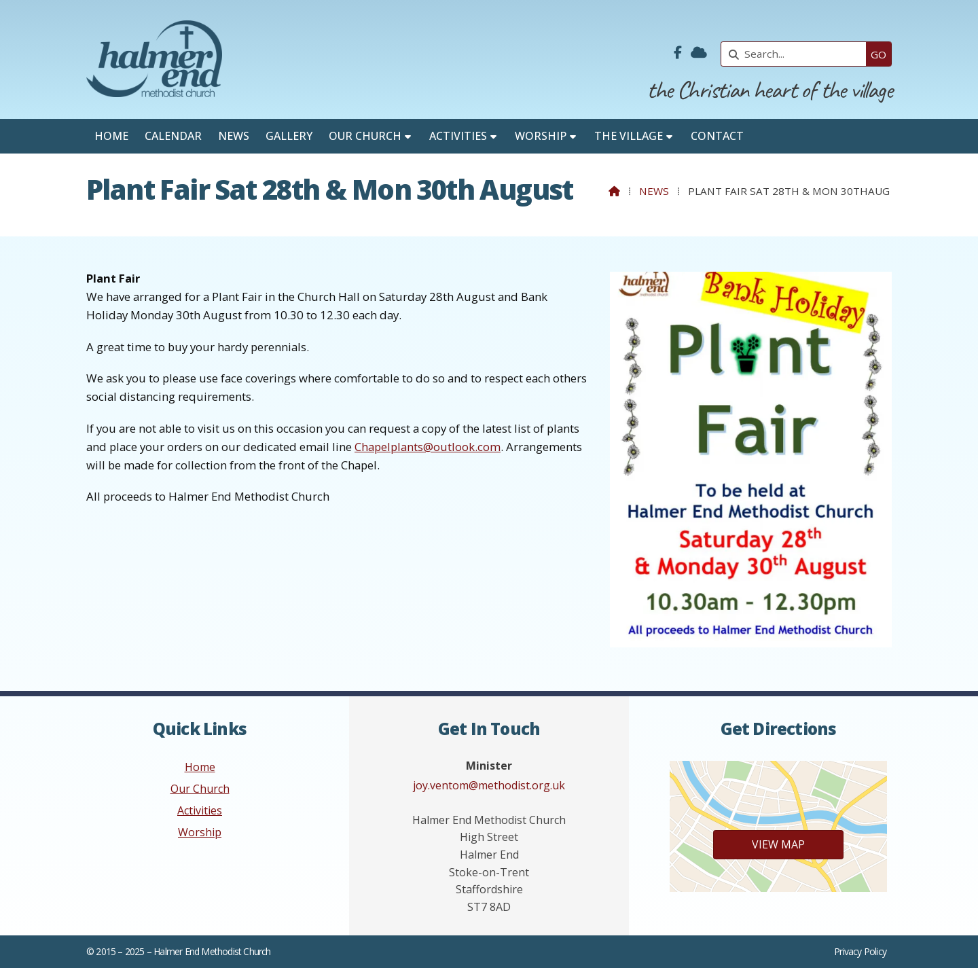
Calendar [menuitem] (173, 135)
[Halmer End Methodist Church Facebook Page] (678, 53)
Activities (199, 810)
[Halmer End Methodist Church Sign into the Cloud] (699, 53)
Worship (199, 832)
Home (200, 766)
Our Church (200, 788)
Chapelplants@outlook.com (428, 446)
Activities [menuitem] (458, 135)
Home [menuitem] (111, 135)
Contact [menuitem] (717, 135)
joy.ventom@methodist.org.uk (489, 785)
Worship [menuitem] (540, 135)
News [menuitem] (233, 135)
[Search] (797, 54)
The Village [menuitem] (628, 135)
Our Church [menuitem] (365, 135)
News (654, 191)
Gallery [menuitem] (289, 135)
